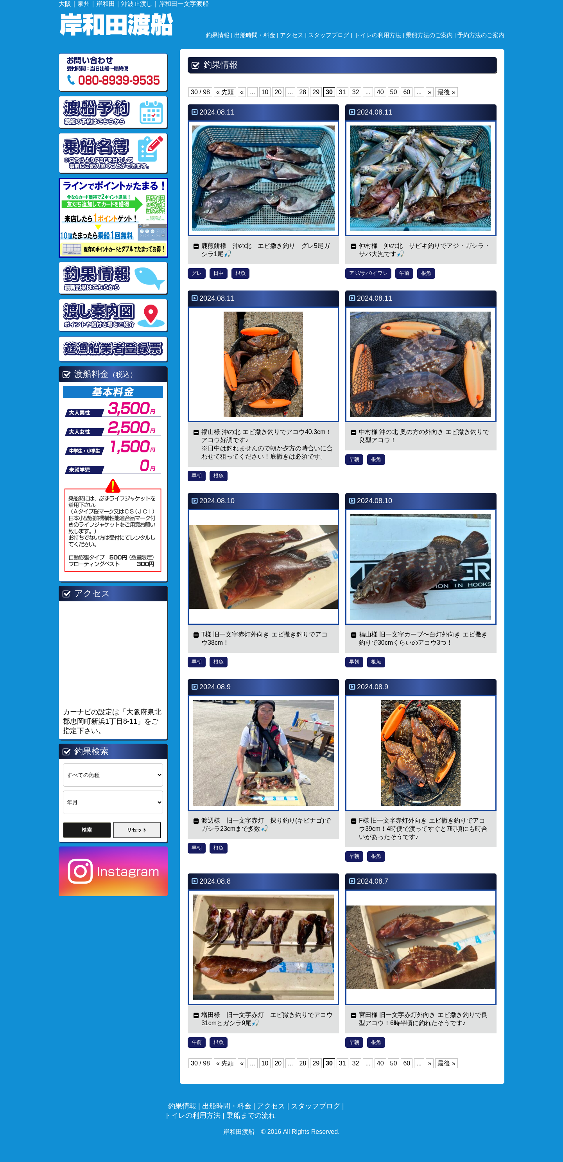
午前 (404, 273)
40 (380, 92)
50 (393, 92)
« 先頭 (225, 92)
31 (342, 92)
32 (355, 92)
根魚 (240, 273)
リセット (137, 830)
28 (302, 92)
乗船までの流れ (251, 1115)
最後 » (446, 92)
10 (265, 92)
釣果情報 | (220, 35)
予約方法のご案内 (480, 35)
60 (406, 92)
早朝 (197, 476)
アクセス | (294, 35)
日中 (218, 273)
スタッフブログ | (331, 35)
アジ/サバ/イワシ (368, 273)
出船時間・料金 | (257, 35)
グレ (197, 273)
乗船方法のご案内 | (431, 35)
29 (315, 92)
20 (278, 92)
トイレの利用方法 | (380, 35)
